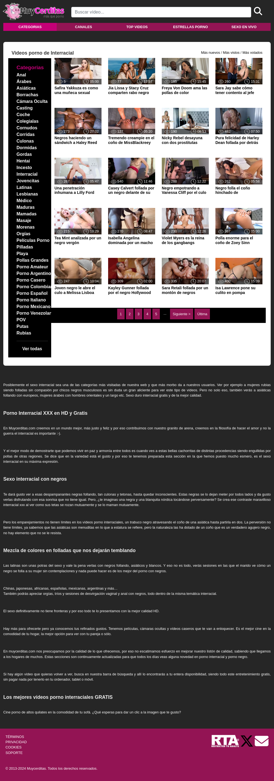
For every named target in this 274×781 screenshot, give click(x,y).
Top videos (137, 27)
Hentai (23, 161)
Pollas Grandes (33, 260)
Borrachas (27, 94)
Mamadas (27, 214)
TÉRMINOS (15, 737)
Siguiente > (181, 314)
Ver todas (32, 348)
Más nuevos (210, 52)
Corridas (26, 134)
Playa (22, 253)
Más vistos (231, 52)
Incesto (24, 167)
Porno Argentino (34, 273)
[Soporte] (261, 741)
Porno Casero (31, 280)
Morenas (26, 227)
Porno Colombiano (36, 286)
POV (21, 319)
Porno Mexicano (34, 306)
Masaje (24, 220)
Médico (24, 200)
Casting (25, 108)
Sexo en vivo (243, 27)
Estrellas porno (190, 27)
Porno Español (32, 293)
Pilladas (25, 247)
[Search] (161, 12)
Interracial (27, 174)
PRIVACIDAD (16, 742)
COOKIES (13, 747)
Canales (83, 27)
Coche (23, 114)
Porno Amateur (32, 266)
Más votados (252, 52)
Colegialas (28, 121)
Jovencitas (28, 180)
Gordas (24, 154)
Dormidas (27, 147)
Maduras (26, 207)
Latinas (24, 187)
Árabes (24, 81)
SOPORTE (14, 753)
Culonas (25, 141)
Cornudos (27, 127)
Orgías (24, 233)
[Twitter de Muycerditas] (247, 741)
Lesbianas (27, 194)
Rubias (24, 333)
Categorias (30, 27)
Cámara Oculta (32, 101)
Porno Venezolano (36, 313)
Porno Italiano (31, 300)
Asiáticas (26, 88)
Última (202, 314)
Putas (23, 326)
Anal (21, 75)
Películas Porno (33, 240)
